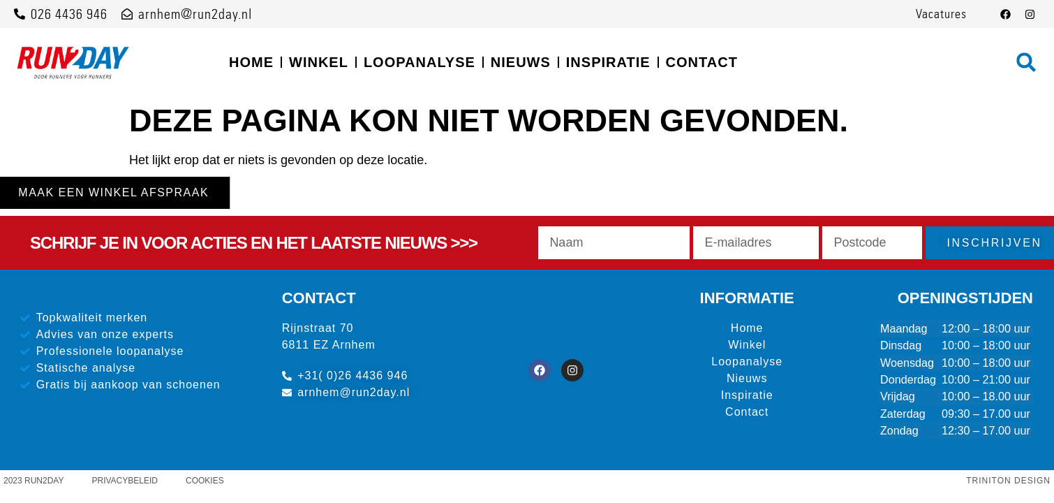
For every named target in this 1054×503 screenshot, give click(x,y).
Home (251, 62)
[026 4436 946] (19, 14)
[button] (1026, 62)
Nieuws (521, 62)
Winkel (318, 62)
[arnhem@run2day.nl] (127, 14)
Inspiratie (608, 62)
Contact (702, 62)
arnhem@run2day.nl (195, 14)
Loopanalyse (419, 62)
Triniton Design (1008, 481)
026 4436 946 (69, 14)
